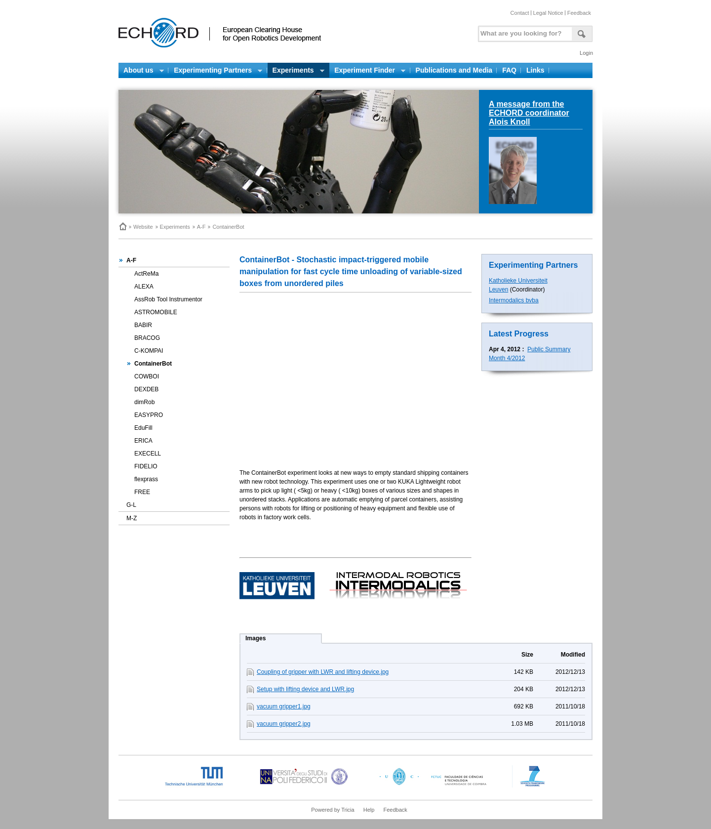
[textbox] (523, 31)
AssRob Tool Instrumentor (168, 299)
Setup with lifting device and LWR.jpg (305, 689)
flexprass (146, 479)
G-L (131, 504)
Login (586, 53)
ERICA (143, 440)
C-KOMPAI (148, 350)
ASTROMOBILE (155, 312)
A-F (201, 227)
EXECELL (147, 453)
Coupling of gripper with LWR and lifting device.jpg (323, 671)
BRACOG (147, 337)
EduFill (143, 427)
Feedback (579, 13)
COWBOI (146, 376)
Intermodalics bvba (514, 300)
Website (143, 227)
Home (122, 226)
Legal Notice (548, 13)
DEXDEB (146, 389)
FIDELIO (146, 466)
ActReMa (146, 273)
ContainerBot (153, 363)
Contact (520, 13)
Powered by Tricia (332, 810)
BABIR (143, 325)
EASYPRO (148, 415)
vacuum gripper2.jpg (284, 723)
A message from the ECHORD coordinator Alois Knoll (529, 113)
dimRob (144, 402)
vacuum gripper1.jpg (284, 706)
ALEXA (144, 286)
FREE (142, 492)
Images (255, 638)
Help (369, 810)
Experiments (175, 227)
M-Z (131, 518)
